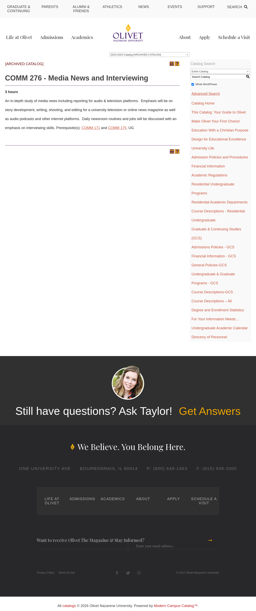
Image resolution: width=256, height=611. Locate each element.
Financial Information (208, 166)
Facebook (116, 572)
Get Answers (210, 411)
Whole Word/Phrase (206, 84)
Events (175, 7)
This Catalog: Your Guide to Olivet (219, 112)
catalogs (69, 606)
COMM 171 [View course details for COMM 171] (91, 128)
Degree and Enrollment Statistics (218, 310)
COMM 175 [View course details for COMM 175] (117, 128)
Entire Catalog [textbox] (200, 71)
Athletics (112, 7)
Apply (204, 37)
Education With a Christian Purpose (220, 130)
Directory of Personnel (209, 337)
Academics (82, 37)
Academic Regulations (209, 175)
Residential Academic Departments (220, 202)
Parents (50, 7)
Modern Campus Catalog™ (176, 606)
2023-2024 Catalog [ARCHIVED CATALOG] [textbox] (136, 54)
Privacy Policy (45, 572)
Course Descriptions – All (212, 301)
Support (206, 7)
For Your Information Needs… (215, 319)
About (185, 37)
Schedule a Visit (234, 37)
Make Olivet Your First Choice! (216, 121)
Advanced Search (206, 94)
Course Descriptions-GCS (212, 292)
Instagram (138, 572)
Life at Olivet (19, 37)
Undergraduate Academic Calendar (220, 328)
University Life (203, 148)
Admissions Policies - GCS (213, 247)
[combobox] (149, 54)
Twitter (127, 572)
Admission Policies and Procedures (220, 157)
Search (234, 7)
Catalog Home (203, 103)
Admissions (51, 37)
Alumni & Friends (81, 9)
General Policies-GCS (209, 265)
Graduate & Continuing (18, 9)
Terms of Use (66, 572)
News (143, 7)
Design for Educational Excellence (219, 139)
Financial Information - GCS (214, 256)
